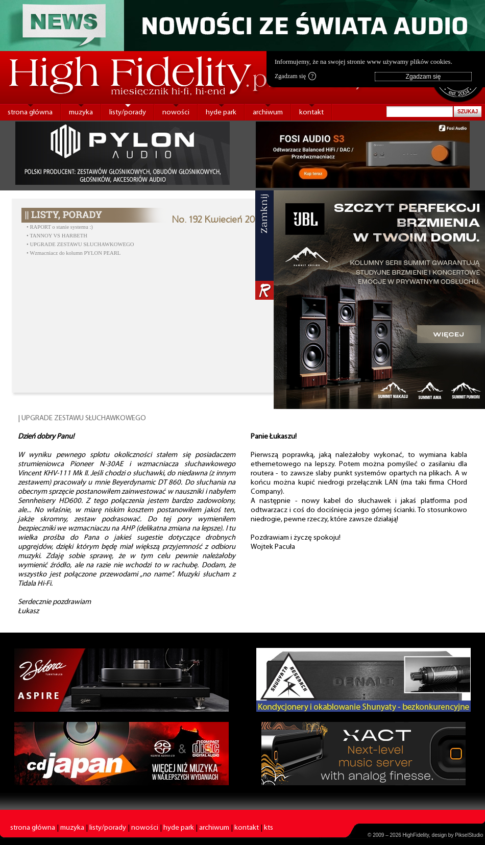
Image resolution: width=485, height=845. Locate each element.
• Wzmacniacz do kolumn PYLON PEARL (73, 253)
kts (268, 828)
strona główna (30, 112)
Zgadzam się (295, 76)
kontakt (311, 112)
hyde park (221, 112)
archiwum (268, 112)
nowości (175, 112)
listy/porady (127, 112)
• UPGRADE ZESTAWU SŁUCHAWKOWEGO (80, 244)
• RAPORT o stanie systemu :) (60, 227)
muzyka (81, 112)
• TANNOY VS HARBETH (57, 235)
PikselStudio (469, 835)
